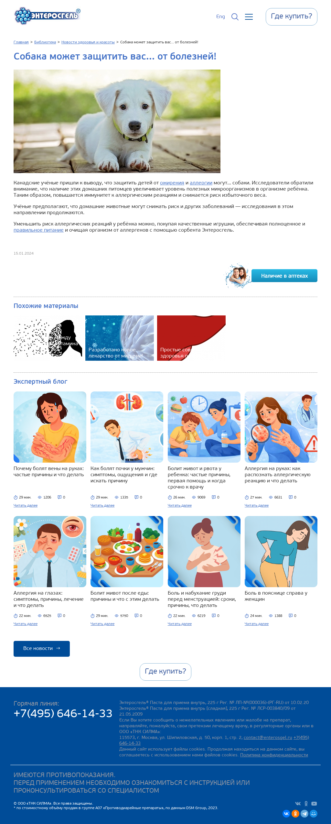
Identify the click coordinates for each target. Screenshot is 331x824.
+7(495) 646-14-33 (63, 714)
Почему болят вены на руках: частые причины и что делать (49, 472)
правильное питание (39, 230)
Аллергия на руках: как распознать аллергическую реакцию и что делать (278, 475)
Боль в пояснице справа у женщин (276, 596)
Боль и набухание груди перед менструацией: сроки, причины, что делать (202, 599)
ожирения (172, 183)
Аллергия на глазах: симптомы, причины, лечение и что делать (49, 599)
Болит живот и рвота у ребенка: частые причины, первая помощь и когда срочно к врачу (199, 478)
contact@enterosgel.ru (268, 737)
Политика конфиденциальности (274, 755)
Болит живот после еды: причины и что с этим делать (125, 596)
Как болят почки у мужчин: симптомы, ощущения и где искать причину (124, 475)
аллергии (201, 183)
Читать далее (25, 506)
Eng (220, 16)
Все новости (41, 648)
